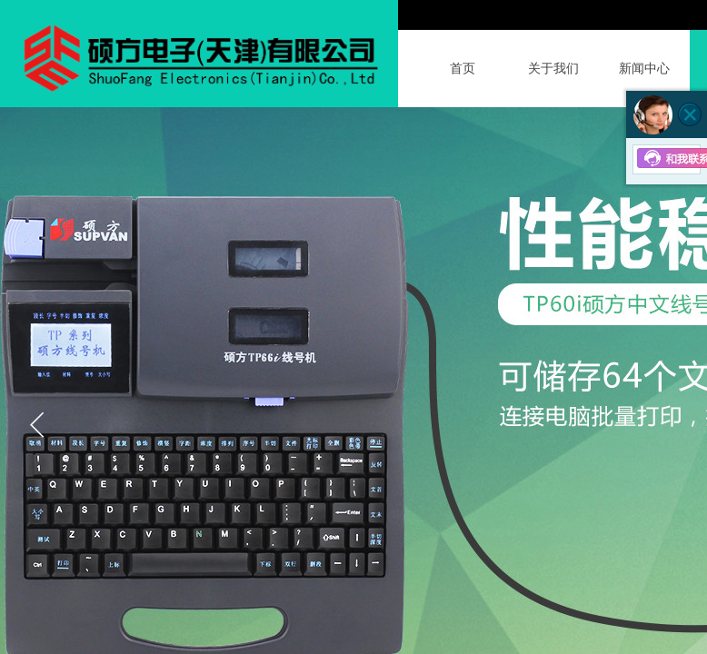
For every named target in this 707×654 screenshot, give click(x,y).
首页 (462, 68)
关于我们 (553, 68)
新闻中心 (644, 68)
